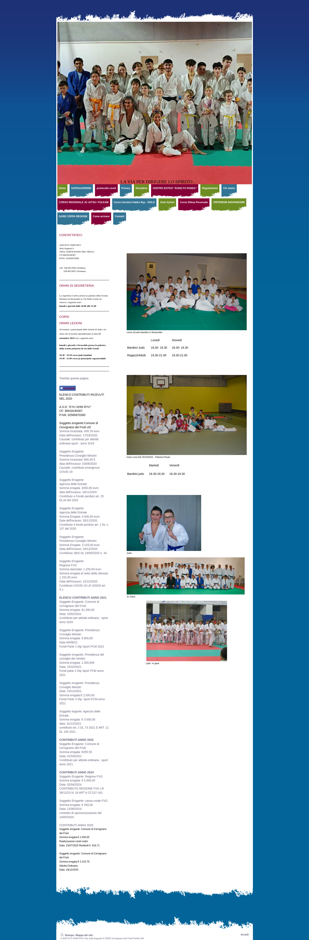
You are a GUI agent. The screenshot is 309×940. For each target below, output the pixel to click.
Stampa (67, 935)
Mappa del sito (84, 935)
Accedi (244, 934)
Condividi (67, 388)
